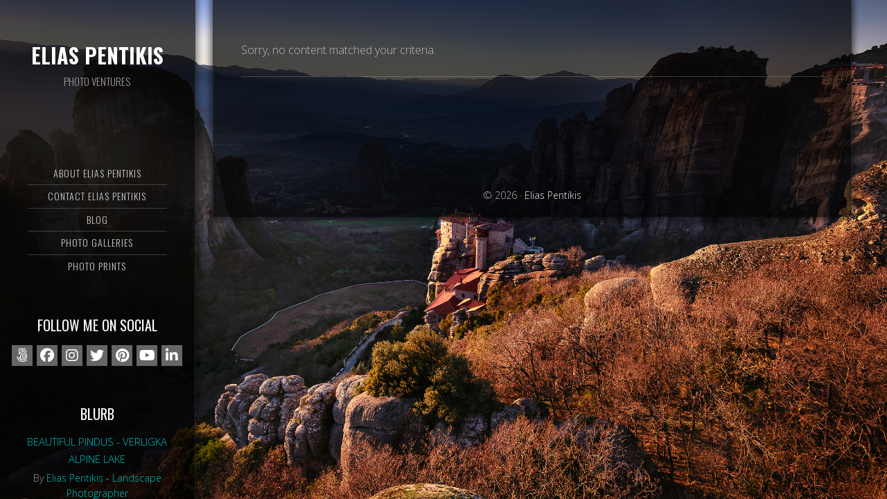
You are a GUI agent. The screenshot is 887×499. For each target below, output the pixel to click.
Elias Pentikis (97, 55)
